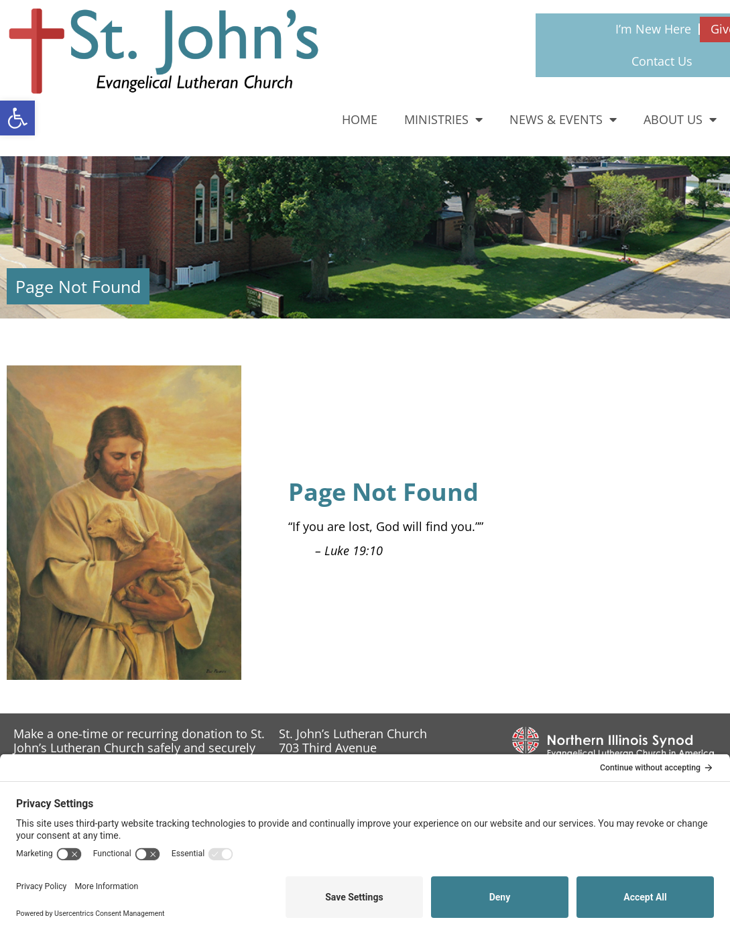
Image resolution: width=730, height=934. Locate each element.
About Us (680, 119)
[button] (17, 118)
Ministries (443, 119)
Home (359, 119)
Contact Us (661, 61)
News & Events (563, 119)
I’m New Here (653, 29)
